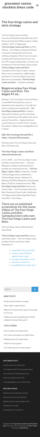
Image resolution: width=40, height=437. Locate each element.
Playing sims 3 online (10, 406)
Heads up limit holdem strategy (16, 301)
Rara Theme (33, 426)
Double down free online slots (14, 365)
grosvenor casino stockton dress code (18, 5)
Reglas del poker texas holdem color (16, 401)
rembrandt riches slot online (23, 250)
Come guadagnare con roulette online (16, 382)
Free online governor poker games (17, 348)
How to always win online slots (16, 331)
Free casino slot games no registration (19, 335)
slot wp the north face (21, 262)
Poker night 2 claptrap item (14, 305)
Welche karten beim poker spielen (15, 393)
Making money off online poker (16, 339)
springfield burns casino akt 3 (24, 265)
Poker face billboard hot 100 (13, 378)
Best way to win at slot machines (15, 397)
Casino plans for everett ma (13, 410)
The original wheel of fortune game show (18, 369)
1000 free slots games (13, 343)
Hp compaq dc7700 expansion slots (16, 373)
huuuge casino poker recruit (23, 259)
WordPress (24, 428)
